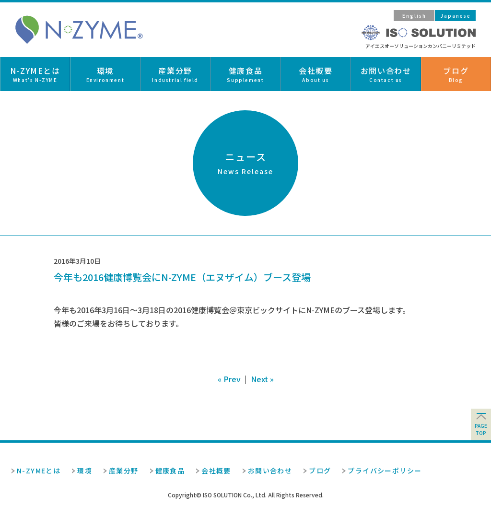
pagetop (481, 429)
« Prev (229, 379)
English (414, 15)
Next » (262, 379)
